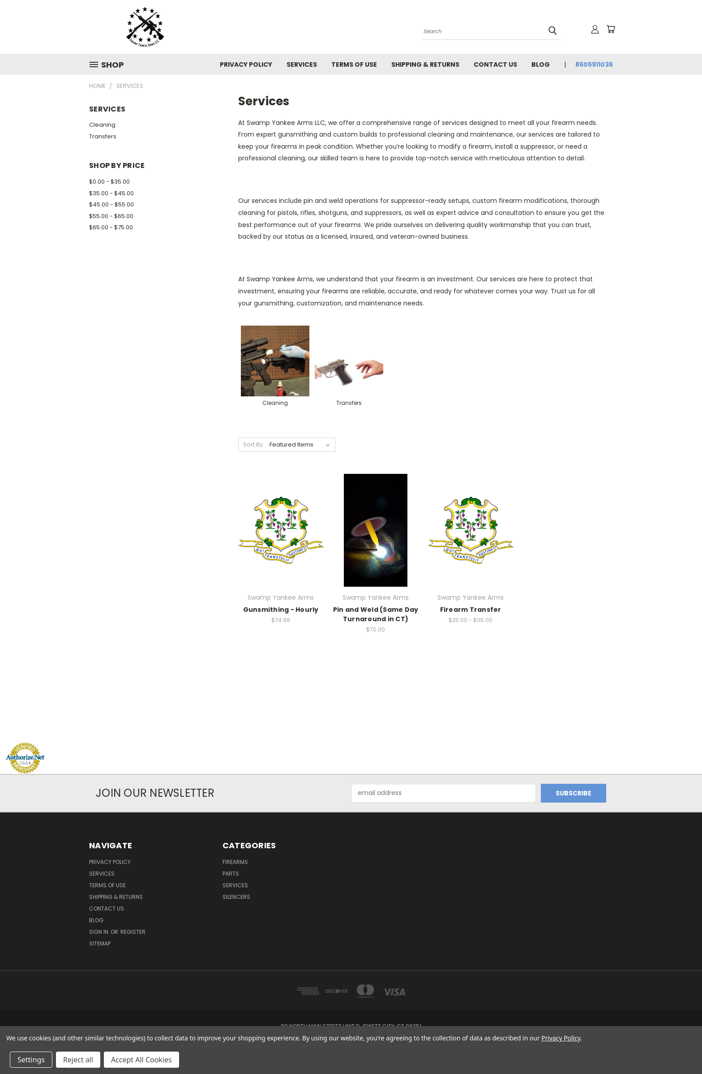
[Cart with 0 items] (610, 29)
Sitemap (100, 943)
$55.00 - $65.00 (111, 216)
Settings (31, 1060)
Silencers (236, 897)
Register (133, 932)
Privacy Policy (246, 64)
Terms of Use (354, 64)
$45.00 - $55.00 (111, 204)
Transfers (102, 136)
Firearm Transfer (470, 609)
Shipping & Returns (425, 64)
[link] (351, 725)
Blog (540, 64)
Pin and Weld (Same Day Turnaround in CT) (376, 614)
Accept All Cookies (141, 1060)
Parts (231, 873)
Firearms (235, 862)
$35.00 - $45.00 (111, 193)
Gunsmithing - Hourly (281, 609)
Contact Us (495, 64)
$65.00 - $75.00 (111, 227)
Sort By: (253, 444)
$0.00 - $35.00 (109, 181)
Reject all (78, 1060)
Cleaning (102, 124)
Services (302, 64)
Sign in (99, 932)
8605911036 (594, 64)
